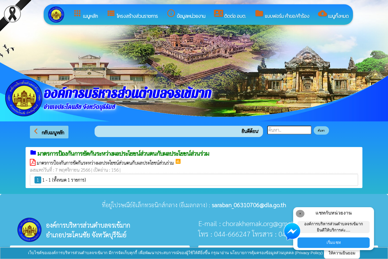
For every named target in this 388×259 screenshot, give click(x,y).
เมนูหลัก (85, 14)
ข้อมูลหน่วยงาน (186, 14)
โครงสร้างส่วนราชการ (132, 14)
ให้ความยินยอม (341, 253)
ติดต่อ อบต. (230, 14)
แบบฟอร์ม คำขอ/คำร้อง (282, 14)
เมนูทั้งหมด (333, 14)
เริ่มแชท (334, 242)
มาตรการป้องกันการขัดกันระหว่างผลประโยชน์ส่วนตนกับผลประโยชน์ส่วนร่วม (106, 163)
